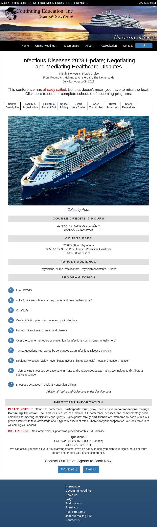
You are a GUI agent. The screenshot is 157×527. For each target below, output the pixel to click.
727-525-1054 (147, 3)
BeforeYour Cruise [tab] (78, 106)
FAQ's (69, 499)
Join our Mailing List (78, 516)
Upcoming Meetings (78, 490)
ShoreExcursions (128, 106)
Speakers (71, 507)
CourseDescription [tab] (12, 106)
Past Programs (75, 511)
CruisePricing (64, 106)
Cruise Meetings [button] (46, 45)
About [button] (89, 45)
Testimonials (71, 45)
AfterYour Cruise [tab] (95, 106)
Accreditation (109, 45)
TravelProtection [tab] (112, 106)
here (38, 94)
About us (71, 495)
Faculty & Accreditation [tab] (30, 106)
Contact (128, 45)
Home (25, 45)
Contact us (72, 520)
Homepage (72, 486)
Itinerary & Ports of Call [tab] (49, 106)
